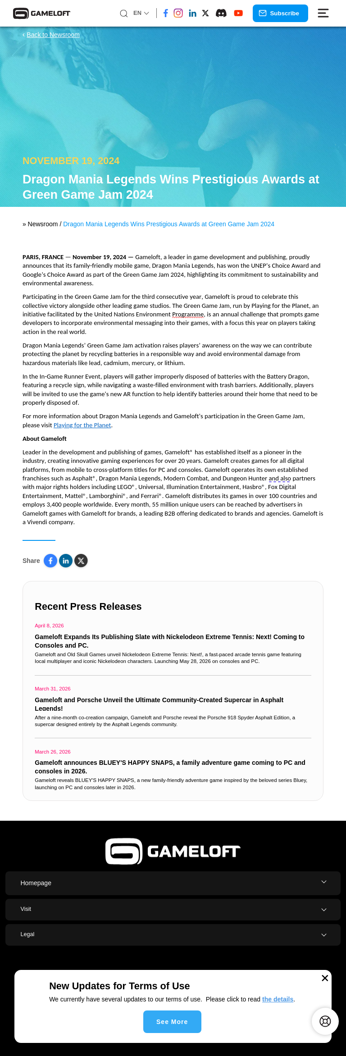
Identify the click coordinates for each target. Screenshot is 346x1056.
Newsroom (42, 224)
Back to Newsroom (51, 34)
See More (172, 1021)
